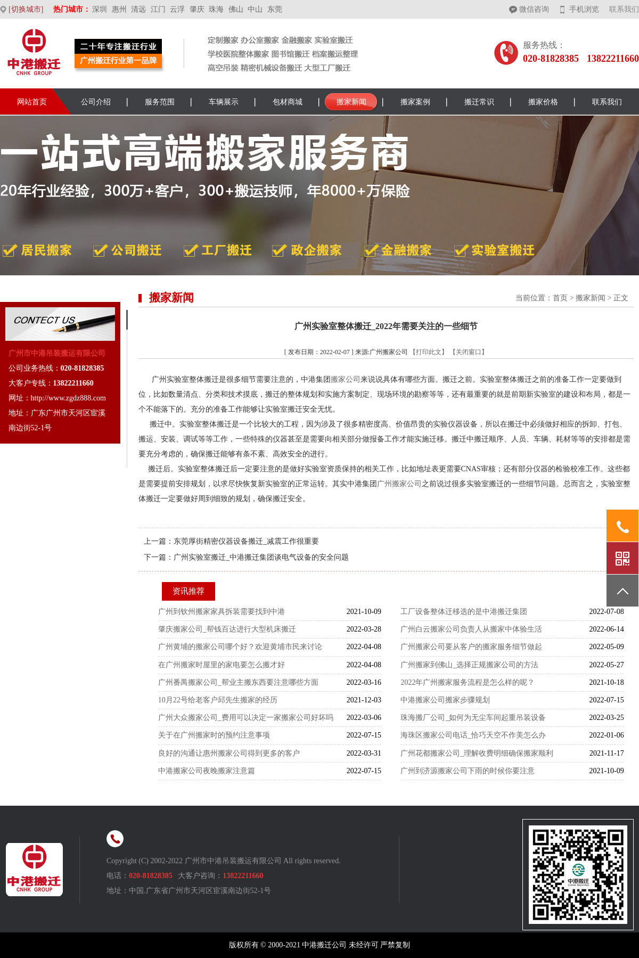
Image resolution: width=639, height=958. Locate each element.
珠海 (216, 9)
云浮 (177, 9)
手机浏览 (584, 9)
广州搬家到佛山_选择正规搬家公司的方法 (469, 665)
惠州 (119, 9)
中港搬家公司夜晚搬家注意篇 (206, 771)
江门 (158, 9)
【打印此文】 (428, 352)
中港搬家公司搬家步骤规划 (445, 700)
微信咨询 (534, 9)
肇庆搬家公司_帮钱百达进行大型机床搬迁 (227, 629)
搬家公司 (346, 379)
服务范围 (160, 102)
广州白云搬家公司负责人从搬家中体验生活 (471, 629)
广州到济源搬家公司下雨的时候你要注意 (467, 771)
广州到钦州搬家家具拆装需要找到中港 (221, 612)
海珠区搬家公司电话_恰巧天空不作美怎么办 (473, 735)
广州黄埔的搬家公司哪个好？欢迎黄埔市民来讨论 (240, 647)
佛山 (235, 9)
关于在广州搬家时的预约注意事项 (214, 735)
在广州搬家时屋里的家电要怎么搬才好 (221, 665)
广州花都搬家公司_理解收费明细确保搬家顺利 (476, 753)
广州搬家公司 (399, 484)
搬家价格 (543, 102)
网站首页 (32, 102)
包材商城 (287, 102)
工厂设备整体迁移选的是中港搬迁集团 (463, 612)
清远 (138, 9)
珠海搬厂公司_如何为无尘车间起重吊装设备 (473, 718)
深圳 (99, 9)
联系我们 (624, 9)
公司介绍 (96, 102)
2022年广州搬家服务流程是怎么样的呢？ (467, 682)
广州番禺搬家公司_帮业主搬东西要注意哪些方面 (238, 682)
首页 (560, 298)
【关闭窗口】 (468, 352)
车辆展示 (224, 102)
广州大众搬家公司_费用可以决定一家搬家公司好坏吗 (245, 718)
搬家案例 (415, 102)
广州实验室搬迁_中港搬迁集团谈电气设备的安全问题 (261, 557)
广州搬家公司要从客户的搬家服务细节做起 (471, 647)
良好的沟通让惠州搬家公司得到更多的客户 (229, 753)
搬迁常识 (479, 102)
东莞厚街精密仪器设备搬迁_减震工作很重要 (246, 541)
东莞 (274, 9)
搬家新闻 (351, 102)
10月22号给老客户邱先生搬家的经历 (217, 700)
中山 (255, 9)
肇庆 (197, 9)
